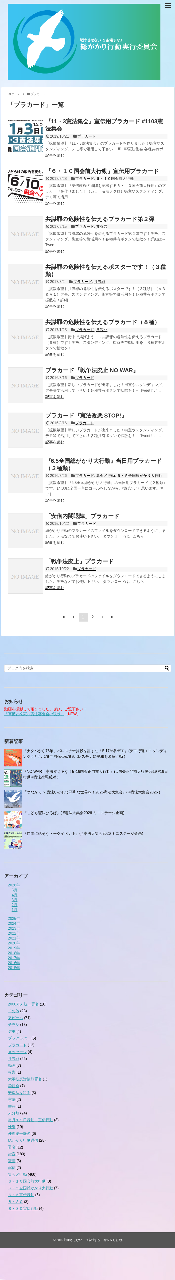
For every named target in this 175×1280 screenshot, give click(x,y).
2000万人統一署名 (23, 1004)
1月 (15, 910)
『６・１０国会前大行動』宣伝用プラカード (102, 171)
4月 (15, 895)
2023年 (14, 928)
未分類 (13, 1113)
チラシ (13, 1025)
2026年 (14, 885)
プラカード (86, 136)
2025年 (14, 918)
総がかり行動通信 (23, 1140)
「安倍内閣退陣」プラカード (82, 516)
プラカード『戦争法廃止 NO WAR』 (92, 370)
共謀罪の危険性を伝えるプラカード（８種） (102, 322)
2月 (15, 905)
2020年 (14, 943)
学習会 (13, 1086)
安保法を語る (19, 1093)
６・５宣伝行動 (21, 1195)
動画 (12, 1065)
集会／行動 (105, 476)
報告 (12, 1072)
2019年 (14, 948)
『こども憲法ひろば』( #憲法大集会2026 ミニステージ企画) (73, 813)
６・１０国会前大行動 (115, 179)
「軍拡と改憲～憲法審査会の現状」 (34, 714)
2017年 (14, 958)
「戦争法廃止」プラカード (79, 561)
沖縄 (12, 1127)
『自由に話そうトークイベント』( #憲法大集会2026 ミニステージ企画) (83, 833)
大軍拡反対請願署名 (25, 1079)
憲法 (12, 1100)
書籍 (12, 1106)
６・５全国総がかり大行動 (139, 476)
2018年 (14, 953)
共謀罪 (101, 226)
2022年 (14, 933)
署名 (12, 1147)
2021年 (14, 938)
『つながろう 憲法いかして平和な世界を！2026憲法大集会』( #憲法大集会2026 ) (91, 792)
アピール (15, 1018)
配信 (12, 1168)
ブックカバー (19, 1038)
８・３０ (15, 1202)
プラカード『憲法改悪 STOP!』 (86, 415)
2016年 (14, 963)
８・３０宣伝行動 (23, 1208)
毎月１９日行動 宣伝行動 (30, 1120)
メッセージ (17, 1052)
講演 (12, 1161)
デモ (12, 1031)
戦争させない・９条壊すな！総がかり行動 (93, 1240)
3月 (15, 900)
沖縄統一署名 (19, 1134)
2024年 (14, 923)
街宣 (12, 1154)
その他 (13, 1011)
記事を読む (54, 155)
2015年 (14, 968)
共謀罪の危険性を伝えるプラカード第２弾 (99, 219)
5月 (15, 890)
